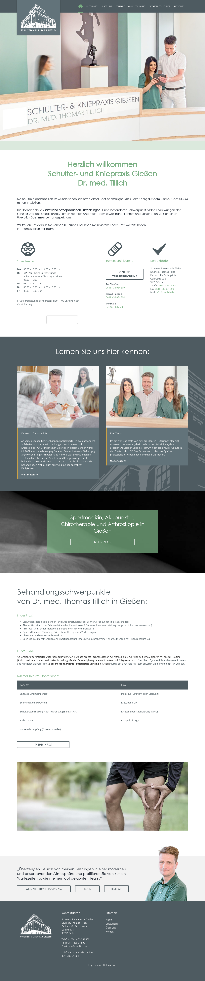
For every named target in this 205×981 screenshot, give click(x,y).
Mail (87, 889)
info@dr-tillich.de (115, 307)
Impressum (94, 965)
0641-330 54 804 (70, 955)
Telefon (116, 889)
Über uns (111, 927)
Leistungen (112, 923)
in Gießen (79, 663)
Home (109, 919)
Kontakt (110, 931)
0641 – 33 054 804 (115, 297)
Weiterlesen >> (118, 460)
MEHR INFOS (102, 542)
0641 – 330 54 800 (80, 939)
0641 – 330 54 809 (75, 942)
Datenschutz (110, 965)
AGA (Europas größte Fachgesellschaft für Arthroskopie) (98, 656)
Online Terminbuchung (125, 274)
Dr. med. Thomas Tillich (62, 318)
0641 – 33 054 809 (164, 288)
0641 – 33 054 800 (115, 287)
